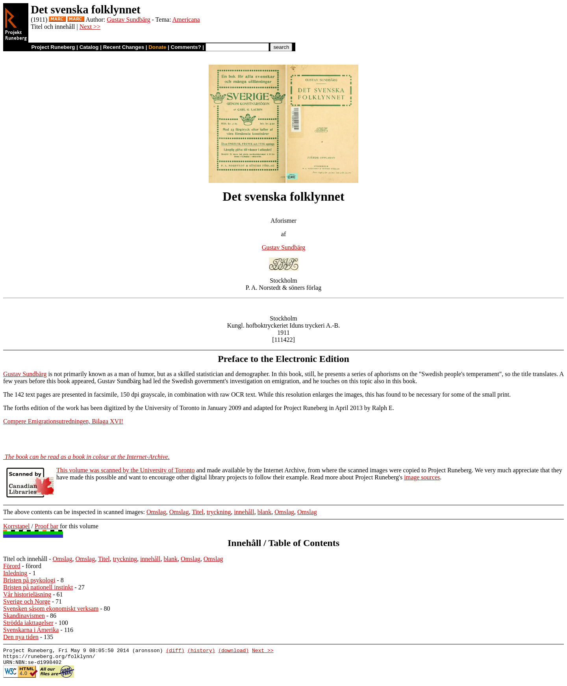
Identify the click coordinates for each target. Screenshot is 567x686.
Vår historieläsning (27, 594)
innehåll (244, 512)
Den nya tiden (21, 637)
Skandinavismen (24, 615)
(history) (201, 651)
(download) (233, 651)
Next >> (90, 26)
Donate (157, 47)
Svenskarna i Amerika (31, 629)
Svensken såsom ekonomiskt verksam (50, 608)
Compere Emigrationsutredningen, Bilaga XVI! (63, 421)
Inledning (15, 573)
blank (265, 512)
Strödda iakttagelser (28, 622)
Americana (186, 19)
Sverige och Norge (26, 601)
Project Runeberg (53, 47)
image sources (422, 477)
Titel (198, 512)
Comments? (186, 47)
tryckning (219, 512)
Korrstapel (16, 526)
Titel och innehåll (25, 559)
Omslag (156, 512)
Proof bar (46, 526)
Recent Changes (123, 47)
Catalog (89, 47)
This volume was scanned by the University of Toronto (125, 470)
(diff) (175, 651)
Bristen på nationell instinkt (38, 587)
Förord (11, 566)
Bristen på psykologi (29, 580)
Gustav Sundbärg (128, 19)
